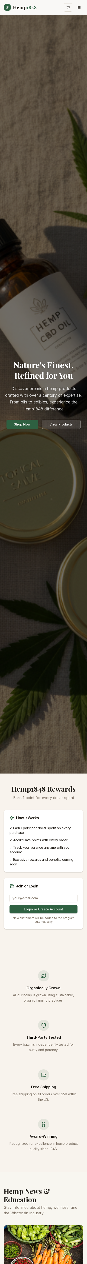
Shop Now (22, 424)
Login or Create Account (43, 909)
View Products (61, 424)
